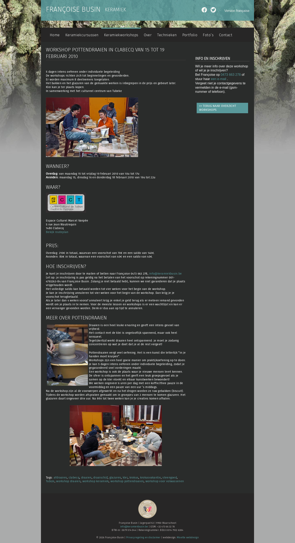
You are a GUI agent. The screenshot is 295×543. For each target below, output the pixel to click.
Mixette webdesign (188, 537)
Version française (237, 10)
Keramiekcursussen (82, 35)
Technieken (167, 35)
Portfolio (189, 35)
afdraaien (60, 477)
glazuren (115, 477)
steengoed (169, 477)
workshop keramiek (95, 481)
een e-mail (219, 79)
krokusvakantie (150, 477)
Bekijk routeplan (57, 232)
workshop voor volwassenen (164, 481)
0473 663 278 (231, 74)
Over (148, 35)
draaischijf (100, 477)
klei (125, 477)
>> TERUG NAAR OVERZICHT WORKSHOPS (217, 107)
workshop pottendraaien (127, 481)
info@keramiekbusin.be (165, 273)
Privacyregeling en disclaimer (143, 537)
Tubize (50, 481)
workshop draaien (68, 481)
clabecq (74, 477)
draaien (86, 477)
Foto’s (208, 35)
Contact (225, 35)
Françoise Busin (73, 9)
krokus (133, 477)
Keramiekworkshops (121, 35)
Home (55, 35)
